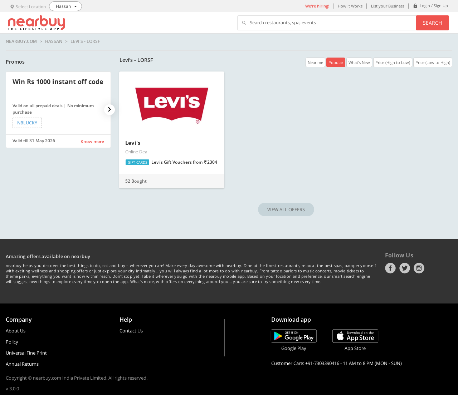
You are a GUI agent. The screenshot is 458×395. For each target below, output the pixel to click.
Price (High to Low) (392, 62)
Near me (315, 62)
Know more (92, 141)
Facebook (390, 268)
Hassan (53, 41)
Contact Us (131, 330)
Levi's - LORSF (85, 41)
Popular (335, 62)
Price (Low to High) (432, 62)
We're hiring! (317, 6)
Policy (12, 342)
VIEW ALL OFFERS (286, 209)
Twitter (404, 268)
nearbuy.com (21, 41)
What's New (359, 62)
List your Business (387, 6)
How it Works (350, 6)
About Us (15, 330)
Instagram (419, 268)
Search (432, 22)
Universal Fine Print (26, 353)
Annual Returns (22, 364)
